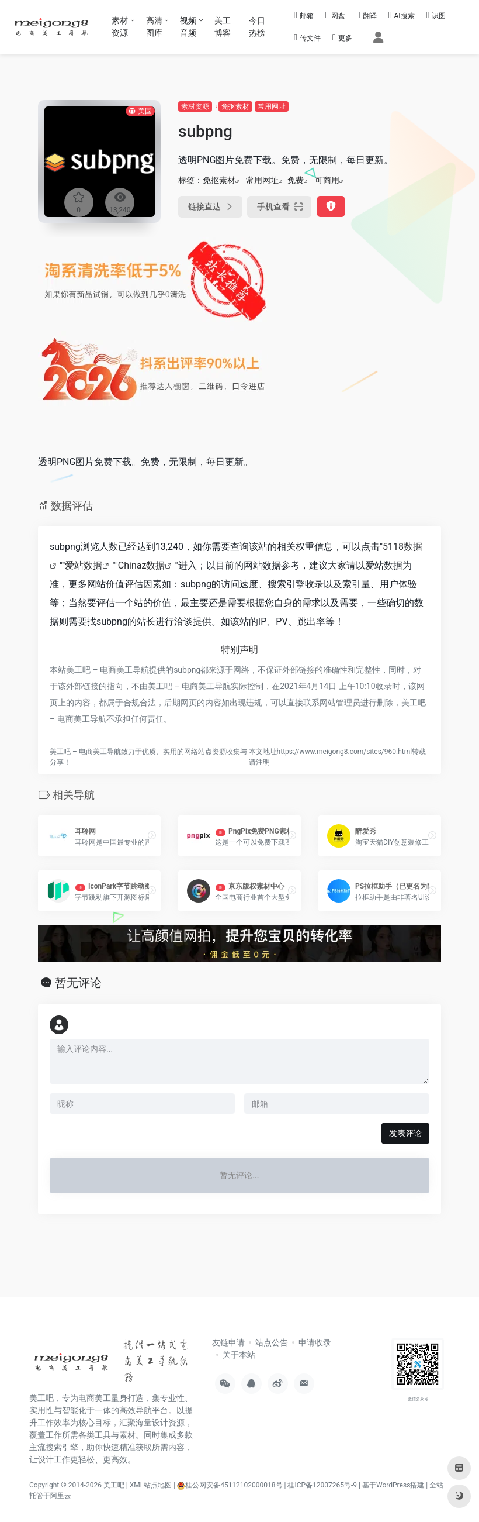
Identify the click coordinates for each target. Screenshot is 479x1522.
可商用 (327, 180)
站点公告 (271, 1342)
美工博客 (222, 26)
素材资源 (120, 26)
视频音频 (188, 26)
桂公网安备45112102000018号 (229, 1485)
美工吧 (113, 1485)
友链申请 (228, 1342)
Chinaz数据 (141, 565)
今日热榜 (257, 26)
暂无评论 (78, 983)
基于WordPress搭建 (393, 1485)
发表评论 (405, 1133)
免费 (295, 180)
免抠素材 (235, 106)
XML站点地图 (151, 1485)
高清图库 (154, 26)
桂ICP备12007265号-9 (322, 1485)
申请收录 (314, 1342)
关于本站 (239, 1354)
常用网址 (272, 106)
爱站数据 (83, 565)
